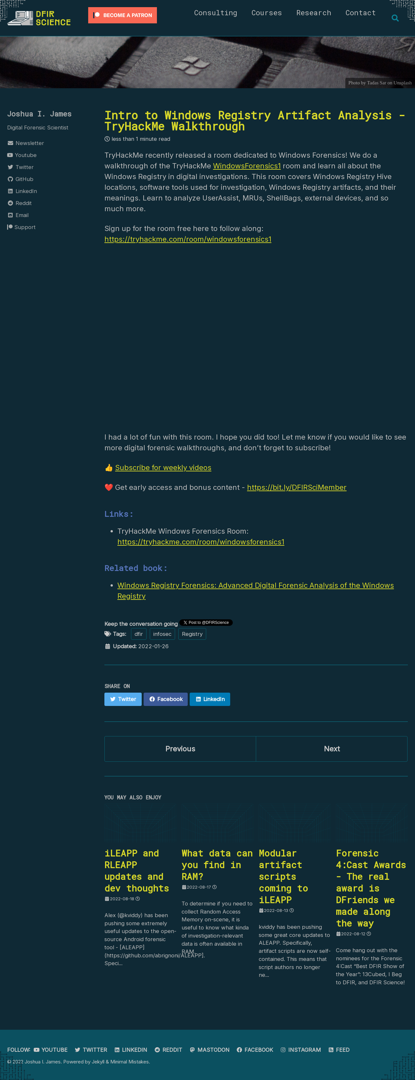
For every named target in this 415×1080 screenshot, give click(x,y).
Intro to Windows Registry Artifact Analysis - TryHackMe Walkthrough (254, 120)
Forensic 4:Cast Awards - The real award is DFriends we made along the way (371, 888)
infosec (162, 634)
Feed (339, 1050)
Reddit (168, 1050)
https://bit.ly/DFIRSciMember (297, 488)
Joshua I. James (39, 113)
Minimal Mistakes (129, 1062)
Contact (360, 12)
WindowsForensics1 (247, 166)
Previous (180, 749)
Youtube (50, 1050)
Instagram (300, 1050)
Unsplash (403, 82)
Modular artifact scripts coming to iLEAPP (283, 877)
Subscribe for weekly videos (163, 468)
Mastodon (209, 1050)
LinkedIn (131, 1050)
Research (313, 12)
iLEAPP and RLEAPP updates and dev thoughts (136, 871)
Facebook (254, 1050)
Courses (266, 12)
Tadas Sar (376, 82)
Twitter (90, 1050)
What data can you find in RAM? (217, 865)
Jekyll (98, 1062)
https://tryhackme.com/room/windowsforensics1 (187, 239)
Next (332, 749)
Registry (192, 634)
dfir (139, 634)
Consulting (215, 12)
